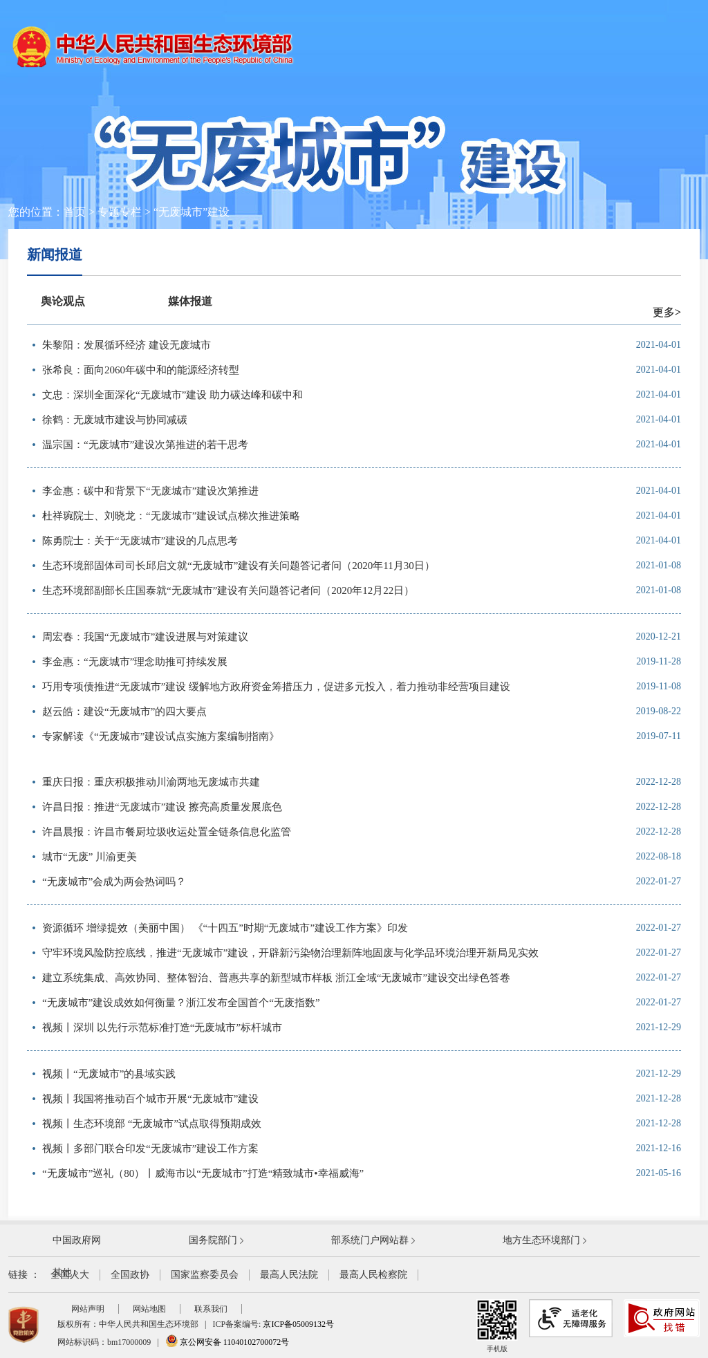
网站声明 (87, 1309)
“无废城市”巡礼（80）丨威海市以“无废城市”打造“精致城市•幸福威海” (203, 1173)
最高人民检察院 (373, 1274)
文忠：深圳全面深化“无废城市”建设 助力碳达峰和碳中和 (172, 394)
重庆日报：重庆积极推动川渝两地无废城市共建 (151, 782)
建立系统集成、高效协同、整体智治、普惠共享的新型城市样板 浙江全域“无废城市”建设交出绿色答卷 (276, 977)
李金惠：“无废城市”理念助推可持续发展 (134, 661)
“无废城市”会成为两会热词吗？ (114, 881)
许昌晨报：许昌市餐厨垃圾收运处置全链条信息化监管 (166, 831)
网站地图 (149, 1309)
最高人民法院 (289, 1274)
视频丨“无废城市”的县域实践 (109, 1073)
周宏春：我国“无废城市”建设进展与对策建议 (145, 636)
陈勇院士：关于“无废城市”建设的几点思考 (140, 540)
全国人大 (69, 1274)
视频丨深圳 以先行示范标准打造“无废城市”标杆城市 (162, 1027)
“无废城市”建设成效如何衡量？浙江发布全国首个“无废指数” (181, 1002)
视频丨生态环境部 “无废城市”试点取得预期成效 (151, 1123)
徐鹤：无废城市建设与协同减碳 (114, 419)
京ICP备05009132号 (298, 1324)
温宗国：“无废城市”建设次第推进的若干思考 (145, 444)
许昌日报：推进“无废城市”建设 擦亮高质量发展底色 (162, 806)
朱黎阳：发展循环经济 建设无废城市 (126, 345)
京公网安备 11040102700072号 (227, 1342)
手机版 (497, 1325)
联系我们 (210, 1309)
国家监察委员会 (205, 1274)
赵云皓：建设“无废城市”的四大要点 (124, 711)
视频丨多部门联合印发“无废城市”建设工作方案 (150, 1148)
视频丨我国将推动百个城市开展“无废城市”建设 (150, 1098)
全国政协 (130, 1274)
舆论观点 (63, 301)
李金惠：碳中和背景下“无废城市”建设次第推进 (150, 490)
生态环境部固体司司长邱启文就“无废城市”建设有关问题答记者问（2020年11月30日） (238, 565)
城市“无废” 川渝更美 (89, 856)
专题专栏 (119, 212)
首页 (75, 212)
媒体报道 (190, 301)
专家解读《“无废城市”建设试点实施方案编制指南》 (160, 736)
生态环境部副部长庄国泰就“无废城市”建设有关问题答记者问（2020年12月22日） (228, 590)
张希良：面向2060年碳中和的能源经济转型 (140, 369)
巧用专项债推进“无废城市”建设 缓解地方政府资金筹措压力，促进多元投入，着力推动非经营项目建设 (276, 686)
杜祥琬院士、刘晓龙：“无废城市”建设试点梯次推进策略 (171, 515)
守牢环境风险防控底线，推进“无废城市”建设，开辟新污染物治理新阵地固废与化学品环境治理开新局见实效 (290, 952)
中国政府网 (77, 1240)
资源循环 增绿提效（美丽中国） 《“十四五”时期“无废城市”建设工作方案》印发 (225, 927)
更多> (667, 312)
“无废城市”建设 (191, 212)
